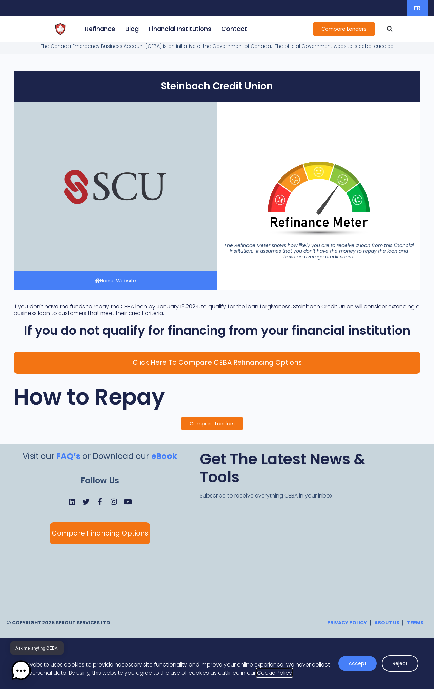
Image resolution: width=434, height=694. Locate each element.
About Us (386, 628)
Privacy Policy (347, 628)
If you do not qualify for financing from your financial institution (217, 331)
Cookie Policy (274, 678)
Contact (230, 28)
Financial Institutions (175, 28)
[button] (394, 29)
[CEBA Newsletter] (302, 558)
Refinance (96, 28)
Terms (415, 628)
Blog (127, 28)
